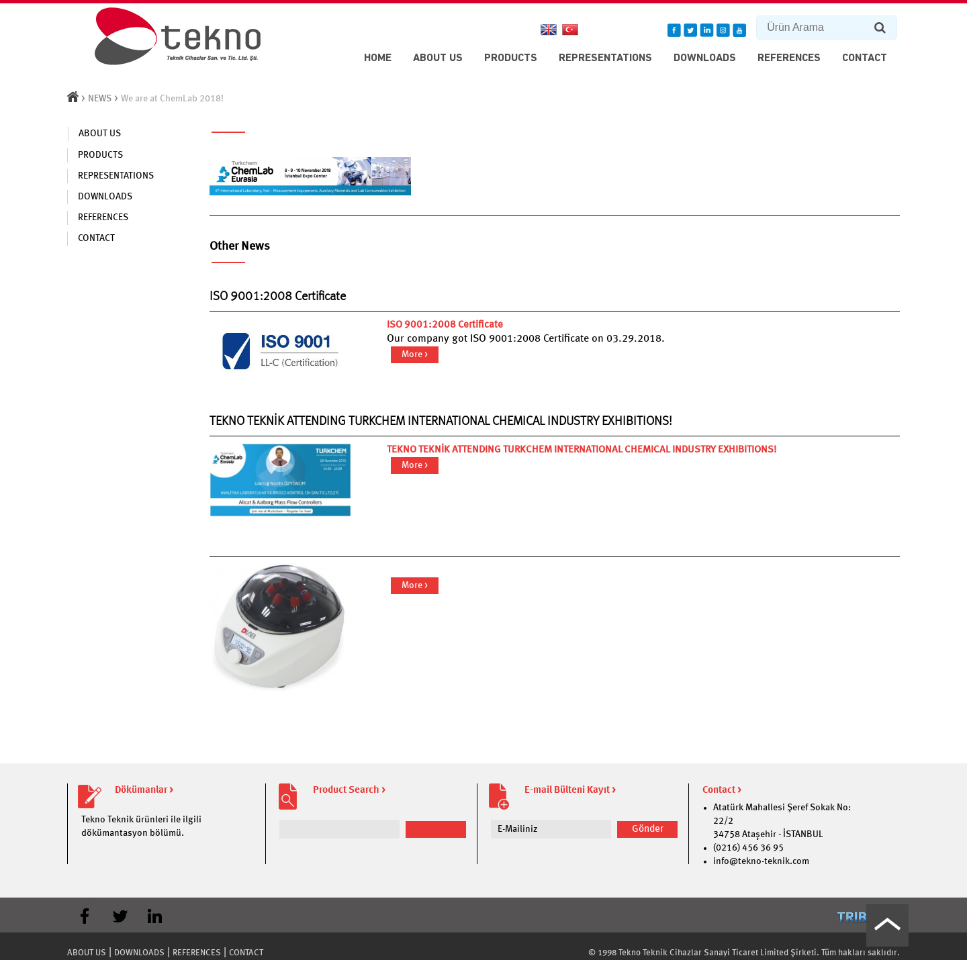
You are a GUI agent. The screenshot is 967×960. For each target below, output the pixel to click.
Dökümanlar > (144, 790)
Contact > (721, 790)
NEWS (99, 98)
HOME (378, 58)
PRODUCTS (510, 58)
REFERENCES (789, 58)
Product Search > (349, 790)
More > (415, 354)
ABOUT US (438, 58)
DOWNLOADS (705, 58)
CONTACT (864, 58)
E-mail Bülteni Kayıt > (570, 790)
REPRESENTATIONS (605, 58)
